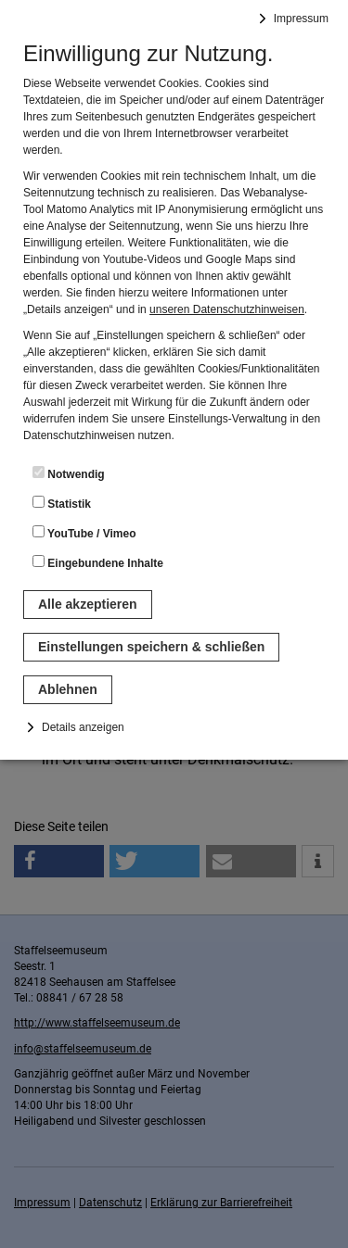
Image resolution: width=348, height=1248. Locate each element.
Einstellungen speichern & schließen (151, 646)
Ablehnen (67, 689)
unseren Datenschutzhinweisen (226, 309)
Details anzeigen (83, 727)
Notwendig (68, 473)
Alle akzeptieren (87, 604)
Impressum (301, 18)
